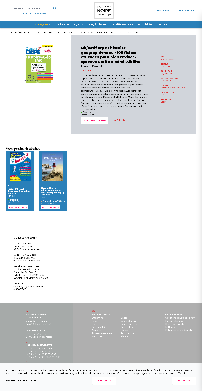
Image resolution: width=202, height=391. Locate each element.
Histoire (124, 330)
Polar (94, 321)
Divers (124, 318)
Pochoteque (127, 333)
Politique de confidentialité (179, 330)
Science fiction (128, 321)
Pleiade (124, 336)
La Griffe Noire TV (122, 24)
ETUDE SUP (86, 70)
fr (148, 10)
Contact (162, 24)
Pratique (96, 330)
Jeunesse (96, 324)
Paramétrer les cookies (21, 380)
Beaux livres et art (130, 324)
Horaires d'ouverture (176, 324)
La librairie (62, 24)
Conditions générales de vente (181, 318)
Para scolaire (127, 327)
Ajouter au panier (94, 120)
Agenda (79, 24)
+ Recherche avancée (34, 13)
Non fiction (97, 336)
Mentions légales (174, 321)
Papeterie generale (102, 333)
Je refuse (184, 380)
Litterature (97, 318)
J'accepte (104, 380)
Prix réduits (145, 24)
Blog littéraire (97, 24)
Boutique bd (98, 327)
